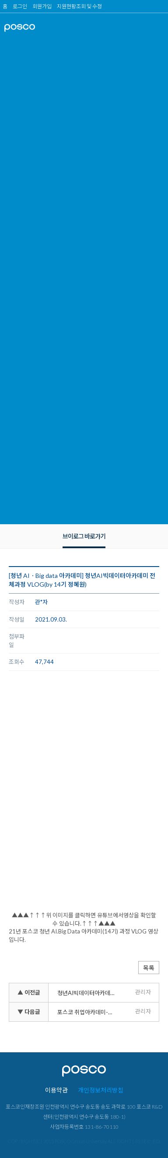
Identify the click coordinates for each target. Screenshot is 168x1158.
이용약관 (56, 1090)
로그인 (20, 6)
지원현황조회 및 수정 (79, 6)
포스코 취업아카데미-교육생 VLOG (88, 1012)
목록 (148, 967)
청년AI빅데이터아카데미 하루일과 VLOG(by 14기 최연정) (88, 992)
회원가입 (42, 6)
